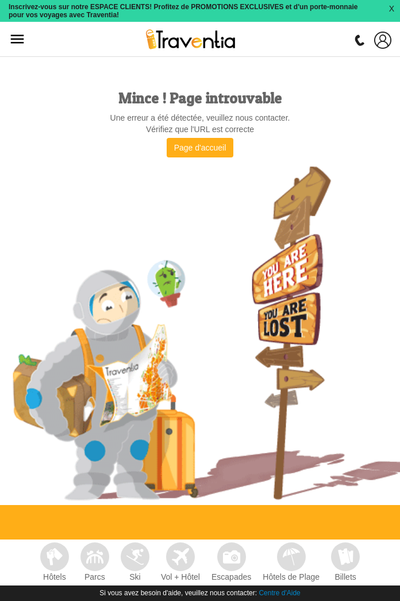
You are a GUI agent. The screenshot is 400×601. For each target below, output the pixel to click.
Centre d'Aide (279, 593)
